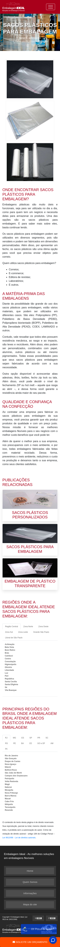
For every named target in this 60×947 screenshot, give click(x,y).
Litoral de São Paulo (13, 638)
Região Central (11, 626)
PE (14, 743)
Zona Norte (28, 626)
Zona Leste (23, 632)
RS (6, 743)
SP (30, 738)
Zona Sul (9, 632)
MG (14, 738)
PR (38, 738)
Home (30, 870)
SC (47, 738)
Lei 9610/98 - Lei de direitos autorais (19, 837)
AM (51, 743)
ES (22, 738)
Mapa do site (30, 904)
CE (30, 743)
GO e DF (41, 743)
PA (6, 749)
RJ (6, 738)
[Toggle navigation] (50, 7)
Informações (30, 893)
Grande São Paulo (41, 632)
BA (22, 743)
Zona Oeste (43, 626)
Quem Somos (30, 882)
